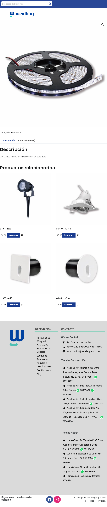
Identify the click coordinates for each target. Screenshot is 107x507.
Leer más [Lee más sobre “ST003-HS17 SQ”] (13, 304)
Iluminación (16, 132)
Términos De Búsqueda (44, 339)
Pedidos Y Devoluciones (44, 364)
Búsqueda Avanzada (42, 357)
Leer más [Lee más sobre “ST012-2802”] (13, 235)
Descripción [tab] (9, 140)
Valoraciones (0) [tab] (26, 140)
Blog (39, 374)
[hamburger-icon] (101, 14)
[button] (102, 24)
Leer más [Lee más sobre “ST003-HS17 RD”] (69, 304)
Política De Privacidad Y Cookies (43, 348)
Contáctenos (44, 370)
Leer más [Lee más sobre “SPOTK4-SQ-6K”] (69, 235)
